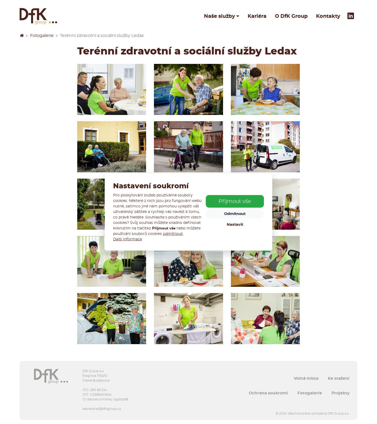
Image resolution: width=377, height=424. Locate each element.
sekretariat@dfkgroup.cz (101, 408)
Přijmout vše (235, 201)
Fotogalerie (42, 36)
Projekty (340, 393)
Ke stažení (339, 378)
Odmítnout (235, 214)
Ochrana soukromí (268, 393)
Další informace (127, 239)
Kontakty (328, 16)
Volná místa (306, 378)
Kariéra (257, 16)
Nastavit (235, 225)
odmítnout (173, 234)
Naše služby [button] (219, 16)
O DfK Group (291, 16)
